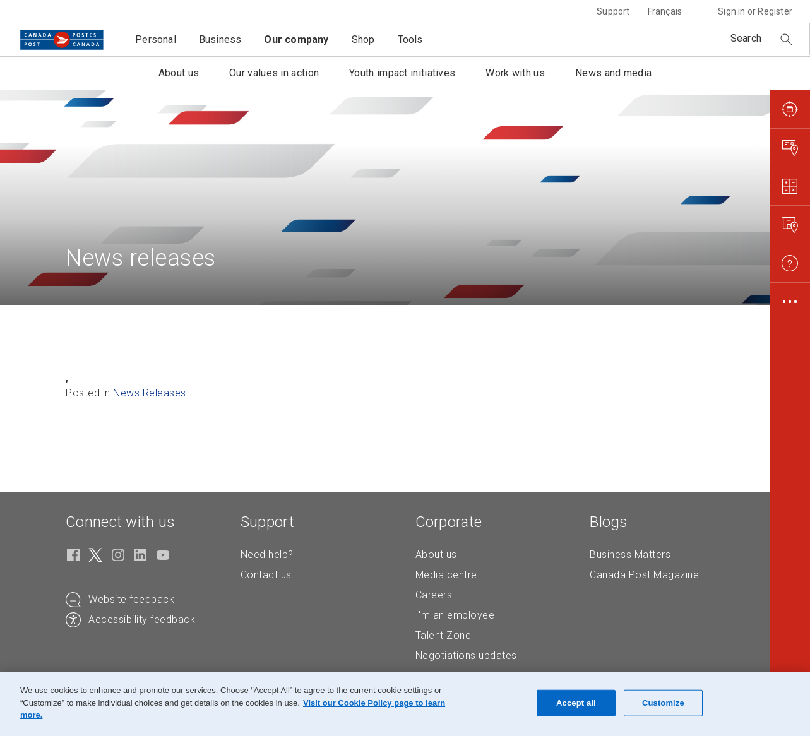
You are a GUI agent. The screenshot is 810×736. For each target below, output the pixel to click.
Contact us (266, 575)
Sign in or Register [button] (755, 11)
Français (665, 11)
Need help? (267, 555)
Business (220, 39)
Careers (434, 595)
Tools (410, 39)
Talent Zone (443, 635)
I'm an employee (455, 615)
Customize (663, 703)
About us (436, 555)
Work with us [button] (515, 73)
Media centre (446, 575)
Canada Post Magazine (644, 575)
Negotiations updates (466, 656)
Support (613, 11)
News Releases (149, 393)
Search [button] (745, 38)
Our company (296, 39)
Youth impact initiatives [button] (402, 73)
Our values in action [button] (274, 73)
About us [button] (178, 73)
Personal (155, 39)
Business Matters (630, 555)
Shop (363, 39)
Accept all (576, 703)
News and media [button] (613, 73)
